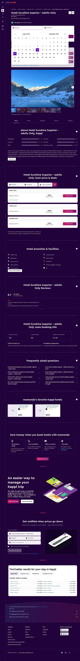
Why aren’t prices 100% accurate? (43, 617)
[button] (2, 2)
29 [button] (37, 57)
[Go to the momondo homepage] (11, 2)
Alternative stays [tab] (24, 573)
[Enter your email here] (26, 542)
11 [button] (22, 49)
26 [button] (26, 57)
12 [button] (26, 49)
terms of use (27, 553)
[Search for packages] (3, 17)
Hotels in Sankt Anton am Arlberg (51, 586)
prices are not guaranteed (41, 606)
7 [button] (33, 46)
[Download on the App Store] (64, 633)
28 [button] (33, 57)
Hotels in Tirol (39, 9)
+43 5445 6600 (15, 20)
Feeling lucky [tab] (35, 573)
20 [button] (30, 53)
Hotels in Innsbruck (15, 583)
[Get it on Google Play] (64, 630)
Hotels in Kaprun (14, 592)
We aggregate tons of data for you (43, 614)
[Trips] (3, 21)
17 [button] (18, 53)
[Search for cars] (3, 13)
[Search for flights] (3, 7)
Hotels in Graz (13, 586)
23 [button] (15, 57)
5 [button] (26, 46)
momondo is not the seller (43, 611)
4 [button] (22, 46)
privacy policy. (35, 553)
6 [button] (42, 46)
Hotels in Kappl (47, 9)
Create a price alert (66, 448)
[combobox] (26, 534)
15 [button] (37, 49)
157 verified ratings (26, 22)
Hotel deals (13, 9)
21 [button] (33, 53)
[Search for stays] (3, 10)
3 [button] (18, 46)
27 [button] (30, 57)
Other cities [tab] (14, 573)
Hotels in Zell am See (15, 588)
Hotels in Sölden (47, 590)
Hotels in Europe (21, 9)
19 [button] (26, 53)
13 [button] (30, 49)
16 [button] (15, 53)
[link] (43, 458)
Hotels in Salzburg (47, 581)
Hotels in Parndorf (14, 590)
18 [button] (22, 53)
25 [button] (22, 57)
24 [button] (18, 57)
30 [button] (15, 61)
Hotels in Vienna (14, 581)
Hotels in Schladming (48, 592)
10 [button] (18, 49)
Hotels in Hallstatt (47, 583)
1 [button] (37, 42)
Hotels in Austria (30, 9)
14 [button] (33, 49)
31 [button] (18, 61)
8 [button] (37, 46)
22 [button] (37, 53)
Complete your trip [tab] (47, 573)
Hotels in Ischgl (47, 588)
